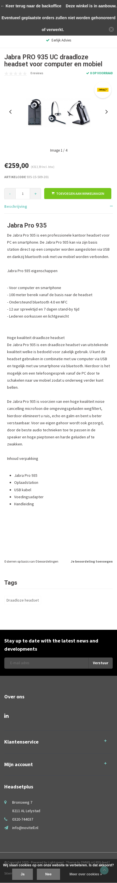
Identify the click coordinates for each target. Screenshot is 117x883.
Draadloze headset (23, 600)
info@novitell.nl (25, 827)
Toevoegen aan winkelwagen (78, 193)
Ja (22, 874)
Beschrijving (15, 206)
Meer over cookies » (85, 874)
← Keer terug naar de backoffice (31, 6)
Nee (48, 874)
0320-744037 (22, 819)
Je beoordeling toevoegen (92, 561)
